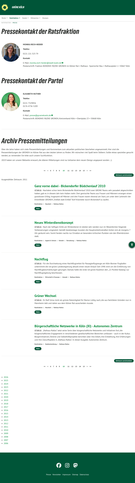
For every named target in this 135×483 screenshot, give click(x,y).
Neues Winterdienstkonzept (54, 222)
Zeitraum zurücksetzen (124, 175)
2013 (6, 420)
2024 (6, 383)
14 (80, 170)
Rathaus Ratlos (59, 204)
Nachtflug (41, 259)
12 (72, 170)
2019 (6, 400)
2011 (6, 426)
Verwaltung (70, 241)
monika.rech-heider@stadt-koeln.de (45, 63)
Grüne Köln (18, 7)
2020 (6, 397)
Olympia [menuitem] (45, 18)
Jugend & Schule (50, 241)
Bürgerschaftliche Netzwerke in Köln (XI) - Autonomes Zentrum (79, 326)
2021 (6, 393)
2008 (6, 436)
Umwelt (61, 241)
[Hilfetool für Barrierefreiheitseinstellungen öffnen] (132, 245)
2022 (6, 390)
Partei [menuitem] (4, 18)
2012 (6, 423)
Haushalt (48, 204)
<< (44, 170)
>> (90, 170)
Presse (15, 23)
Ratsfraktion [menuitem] (14, 18)
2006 (6, 443)
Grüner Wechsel (45, 295)
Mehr (38, 208)
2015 (6, 413)
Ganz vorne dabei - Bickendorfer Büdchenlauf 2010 (70, 186)
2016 (6, 410)
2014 (6, 416)
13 (76, 170)
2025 (6, 380)
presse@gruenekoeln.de (40, 115)
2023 (6, 387)
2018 (6, 403)
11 (68, 170)
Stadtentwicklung (51, 344)
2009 (6, 433)
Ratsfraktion (6, 23)
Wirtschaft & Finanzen (52, 277)
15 (84, 170)
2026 (6, 377)
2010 (6, 430)
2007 (6, 440)
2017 (6, 407)
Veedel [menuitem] (24, 18)
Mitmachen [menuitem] (35, 18)
